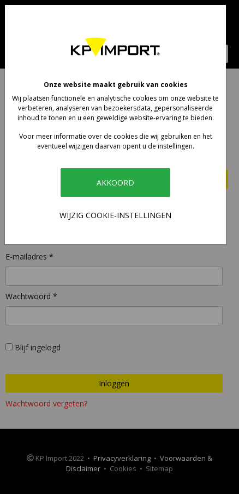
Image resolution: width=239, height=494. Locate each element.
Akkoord (115, 182)
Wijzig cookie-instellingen (115, 215)
